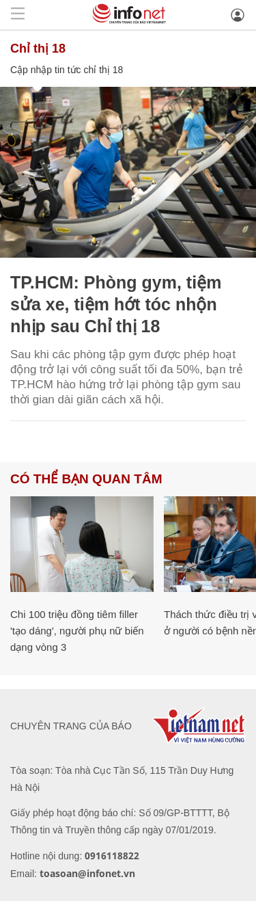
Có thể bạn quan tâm (86, 479)
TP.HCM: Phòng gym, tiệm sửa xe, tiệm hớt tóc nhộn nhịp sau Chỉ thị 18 (115, 304)
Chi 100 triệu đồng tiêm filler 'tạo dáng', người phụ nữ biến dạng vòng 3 (77, 630)
